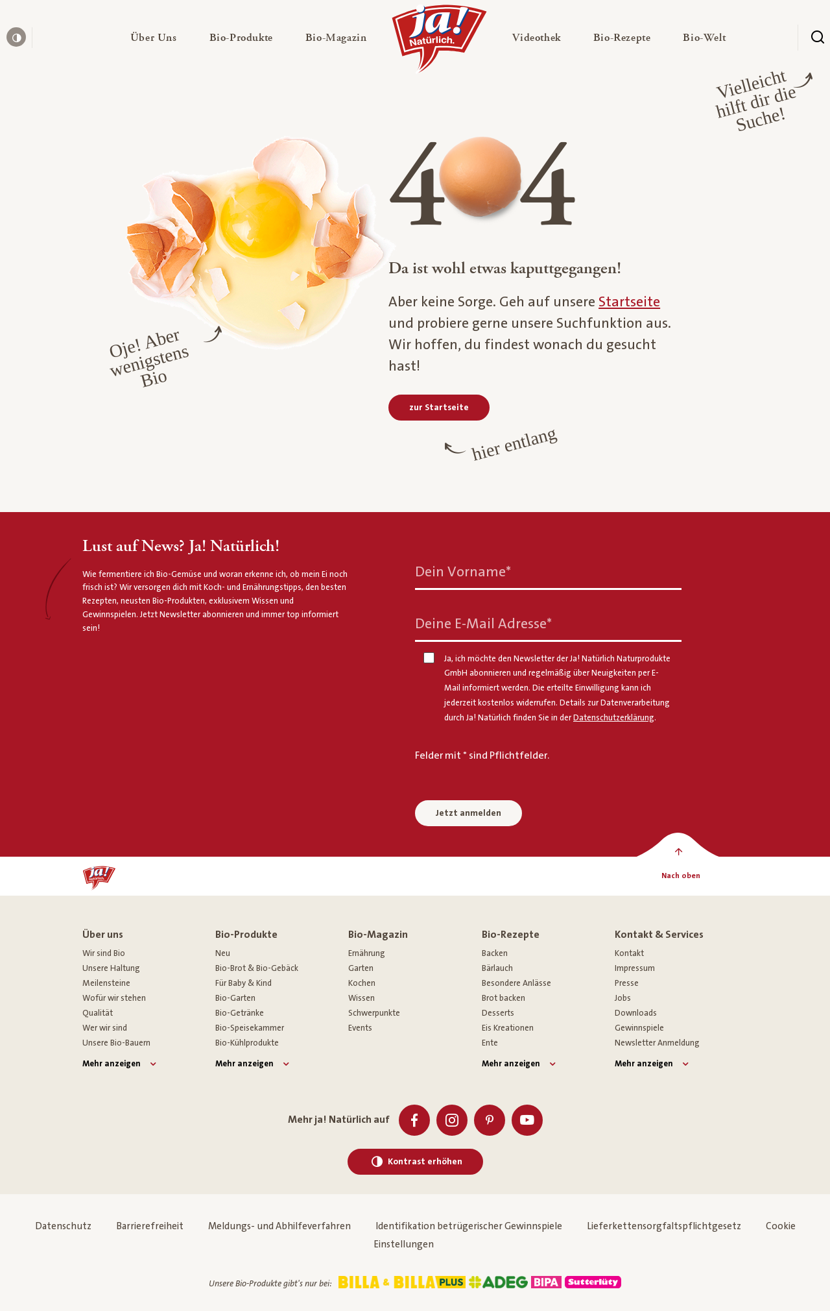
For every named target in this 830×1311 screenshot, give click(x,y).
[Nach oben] (680, 876)
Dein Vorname (463, 571)
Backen (495, 953)
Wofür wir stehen (114, 998)
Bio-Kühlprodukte (247, 1043)
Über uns (102, 934)
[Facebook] (414, 1120)
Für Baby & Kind (243, 983)
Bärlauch (497, 968)
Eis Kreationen (508, 1028)
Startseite (629, 302)
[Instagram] (452, 1120)
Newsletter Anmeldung (657, 1043)
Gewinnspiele (639, 1028)
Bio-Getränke (239, 1013)
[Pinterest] (489, 1120)
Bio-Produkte (246, 934)
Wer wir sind (104, 1028)
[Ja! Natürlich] (439, 42)
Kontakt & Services (659, 934)
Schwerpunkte (374, 1013)
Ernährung (366, 953)
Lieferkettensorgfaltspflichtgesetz (664, 1226)
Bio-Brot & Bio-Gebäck (256, 968)
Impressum (635, 968)
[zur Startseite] (439, 408)
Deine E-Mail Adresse (483, 623)
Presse (627, 983)
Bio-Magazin (378, 934)
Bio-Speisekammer (249, 1028)
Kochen (361, 983)
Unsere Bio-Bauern (116, 1043)
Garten (361, 968)
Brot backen (503, 998)
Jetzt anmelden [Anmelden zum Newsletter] (468, 813)
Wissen (361, 998)
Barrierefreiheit (150, 1226)
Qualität (97, 1013)
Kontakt (629, 953)
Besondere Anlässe (516, 983)
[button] (153, 38)
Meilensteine (106, 983)
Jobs (623, 998)
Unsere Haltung (111, 968)
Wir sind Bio (103, 953)
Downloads (636, 1013)
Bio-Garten (235, 998)
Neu (222, 953)
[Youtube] (527, 1120)
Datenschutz (63, 1226)
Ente (490, 1043)
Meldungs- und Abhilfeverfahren (279, 1226)
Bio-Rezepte (511, 934)
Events (360, 1028)
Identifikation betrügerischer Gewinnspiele (468, 1226)
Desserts (498, 1013)
